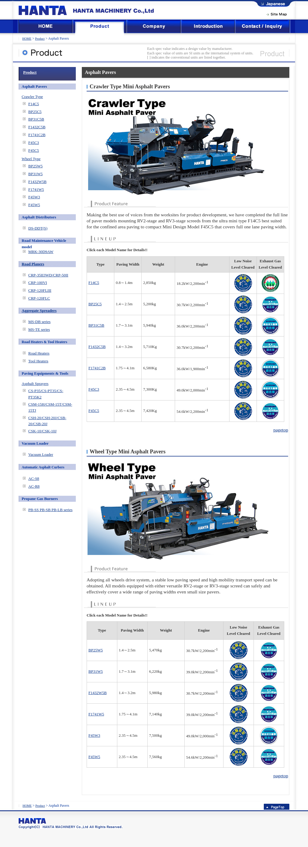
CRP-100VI (37, 282)
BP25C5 (95, 304)
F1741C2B (97, 368)
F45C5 (93, 410)
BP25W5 (95, 650)
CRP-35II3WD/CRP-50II (48, 275)
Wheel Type (31, 159)
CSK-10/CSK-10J (42, 431)
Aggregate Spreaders (39, 310)
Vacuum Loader (40, 454)
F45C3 (93, 389)
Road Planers (33, 264)
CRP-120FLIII (39, 290)
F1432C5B (97, 346)
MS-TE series (39, 329)
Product (40, 38)
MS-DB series (39, 321)
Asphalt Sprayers (35, 383)
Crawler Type (32, 96)
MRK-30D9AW (40, 251)
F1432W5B (97, 692)
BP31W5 (95, 671)
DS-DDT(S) (38, 228)
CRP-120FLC (39, 298)
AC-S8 (33, 478)
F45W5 (94, 756)
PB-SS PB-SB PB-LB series (50, 509)
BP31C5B (96, 325)
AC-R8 (34, 486)
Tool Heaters (38, 361)
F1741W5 (96, 714)
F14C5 (93, 282)
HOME (26, 38)
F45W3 (94, 735)
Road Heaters (38, 353)
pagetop (280, 429)
